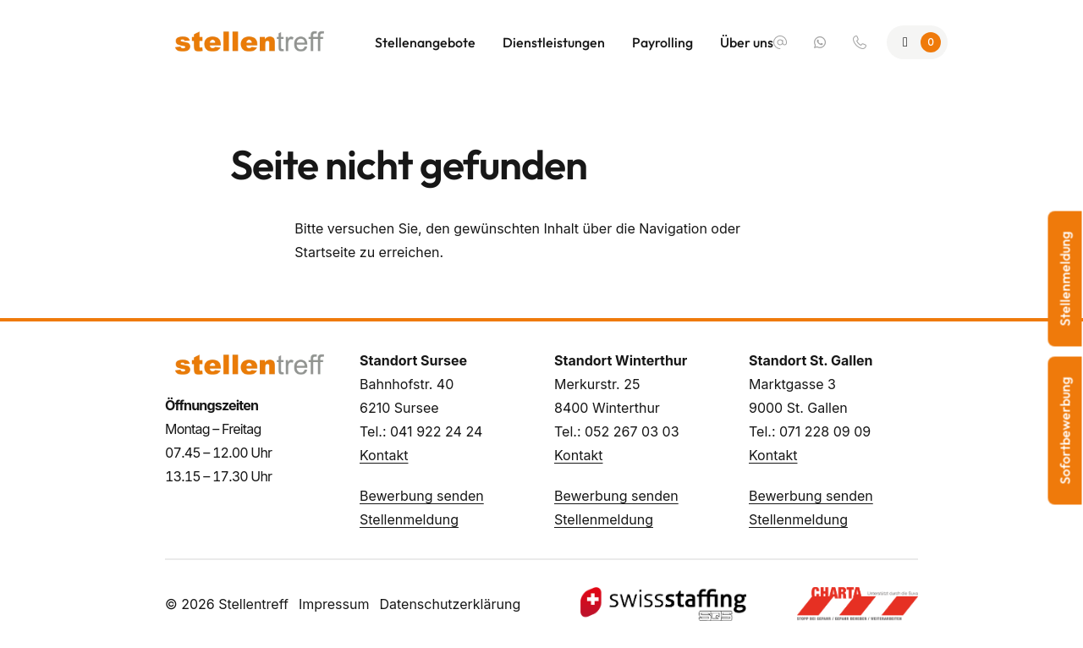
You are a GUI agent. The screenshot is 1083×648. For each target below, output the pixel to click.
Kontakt (384, 455)
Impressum (334, 604)
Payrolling (662, 42)
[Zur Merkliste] (917, 42)
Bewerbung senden (422, 495)
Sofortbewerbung (1065, 431)
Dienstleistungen (554, 42)
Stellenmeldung (409, 519)
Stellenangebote (425, 42)
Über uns (746, 42)
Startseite (324, 252)
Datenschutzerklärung (449, 604)
